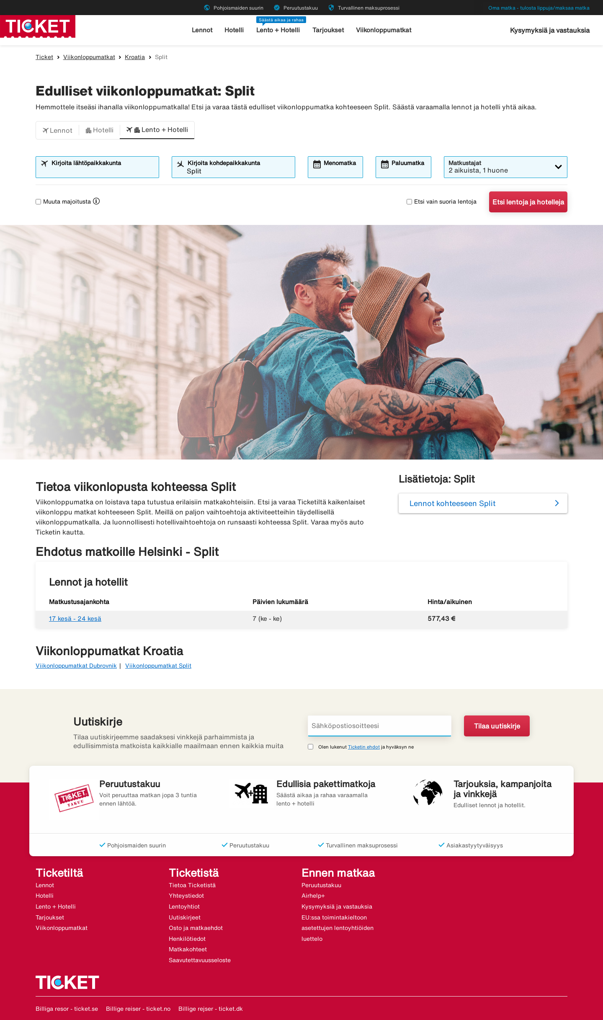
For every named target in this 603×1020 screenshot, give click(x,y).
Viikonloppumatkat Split (158, 666)
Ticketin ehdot (364, 746)
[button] (57, 130)
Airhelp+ (313, 896)
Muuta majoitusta (63, 201)
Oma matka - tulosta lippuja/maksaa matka (539, 7)
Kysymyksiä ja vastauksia (550, 30)
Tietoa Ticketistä (192, 885)
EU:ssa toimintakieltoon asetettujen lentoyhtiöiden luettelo (338, 928)
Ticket (44, 57)
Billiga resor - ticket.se (67, 1009)
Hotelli (234, 30)
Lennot (202, 30)
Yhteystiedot (186, 896)
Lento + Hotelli (278, 30)
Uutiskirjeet (185, 917)
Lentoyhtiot (184, 906)
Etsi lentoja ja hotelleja (528, 202)
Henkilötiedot (187, 939)
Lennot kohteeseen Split (452, 503)
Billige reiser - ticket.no (138, 1009)
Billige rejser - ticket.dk (210, 1009)
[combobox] (103, 171)
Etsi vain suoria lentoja (442, 201)
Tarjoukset (328, 30)
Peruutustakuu (321, 885)
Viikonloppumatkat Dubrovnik (76, 666)
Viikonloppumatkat (383, 30)
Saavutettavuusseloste (200, 960)
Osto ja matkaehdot (196, 928)
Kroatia (135, 57)
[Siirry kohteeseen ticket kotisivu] (37, 25)
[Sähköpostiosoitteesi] (379, 725)
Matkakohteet (188, 949)
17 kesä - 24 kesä (75, 618)
